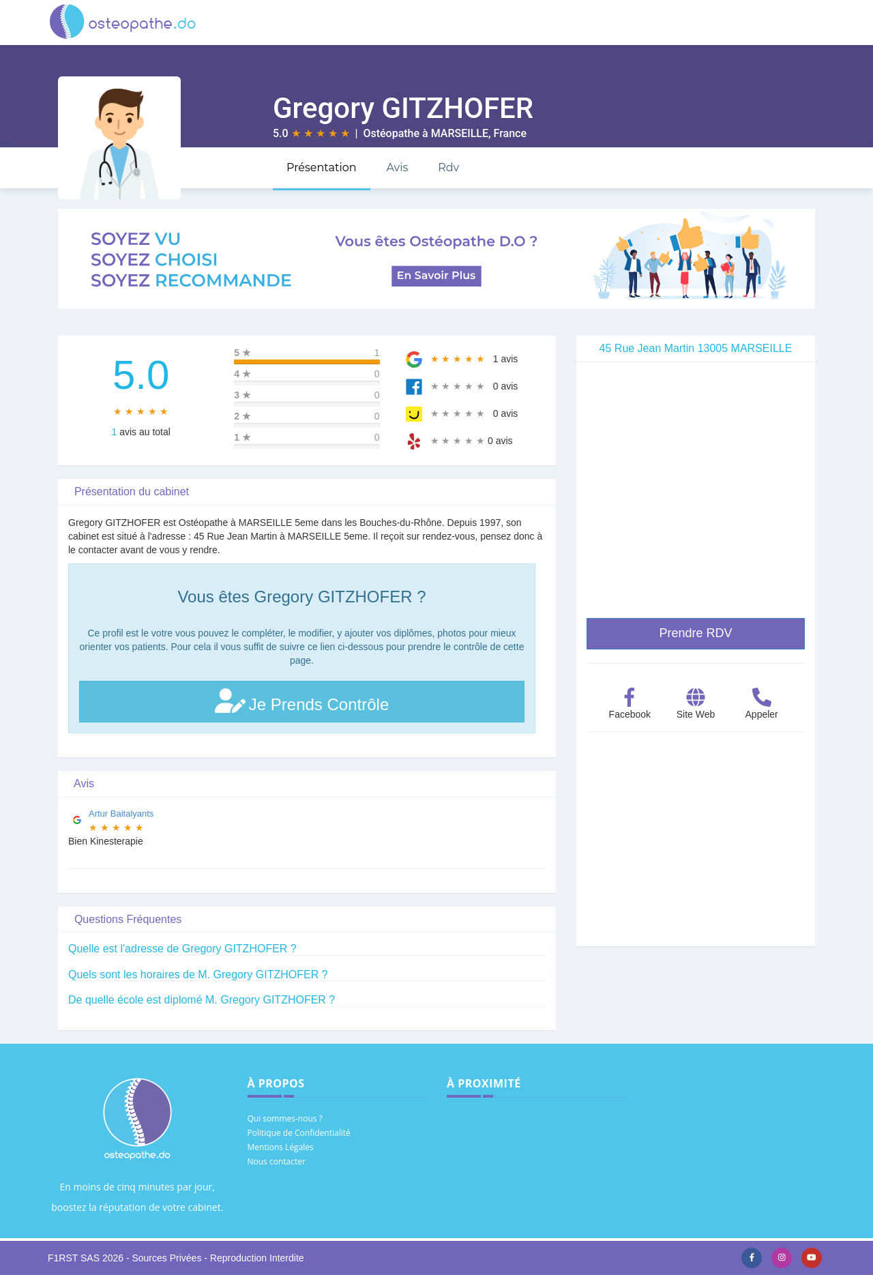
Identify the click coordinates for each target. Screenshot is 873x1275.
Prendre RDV (695, 633)
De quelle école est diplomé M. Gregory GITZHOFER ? (201, 1000)
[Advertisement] (696, 850)
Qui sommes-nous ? (285, 1118)
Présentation (321, 167)
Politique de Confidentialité (299, 1133)
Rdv (448, 167)
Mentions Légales (281, 1147)
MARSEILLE (459, 133)
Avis (397, 167)
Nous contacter (277, 1161)
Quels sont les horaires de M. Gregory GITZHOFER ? (198, 974)
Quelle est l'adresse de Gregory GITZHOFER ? (182, 948)
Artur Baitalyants (121, 813)
